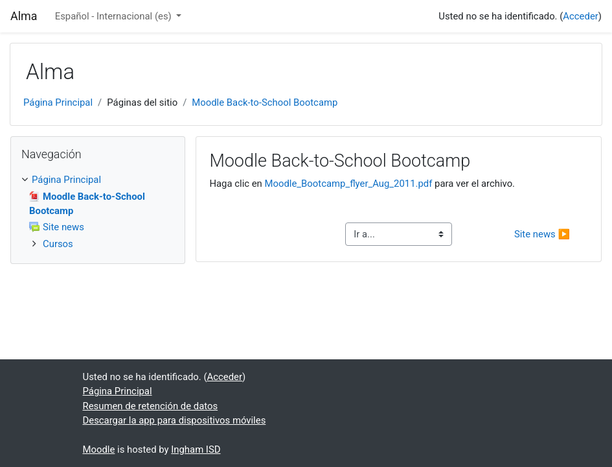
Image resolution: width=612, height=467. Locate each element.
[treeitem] (97, 180)
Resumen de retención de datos (150, 406)
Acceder (580, 16)
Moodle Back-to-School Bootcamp (264, 102)
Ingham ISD (195, 449)
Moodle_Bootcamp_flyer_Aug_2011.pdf (349, 183)
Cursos (58, 244)
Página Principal (58, 102)
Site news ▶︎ (542, 234)
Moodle (99, 449)
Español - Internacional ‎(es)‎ (114, 16)
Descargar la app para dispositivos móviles (174, 420)
